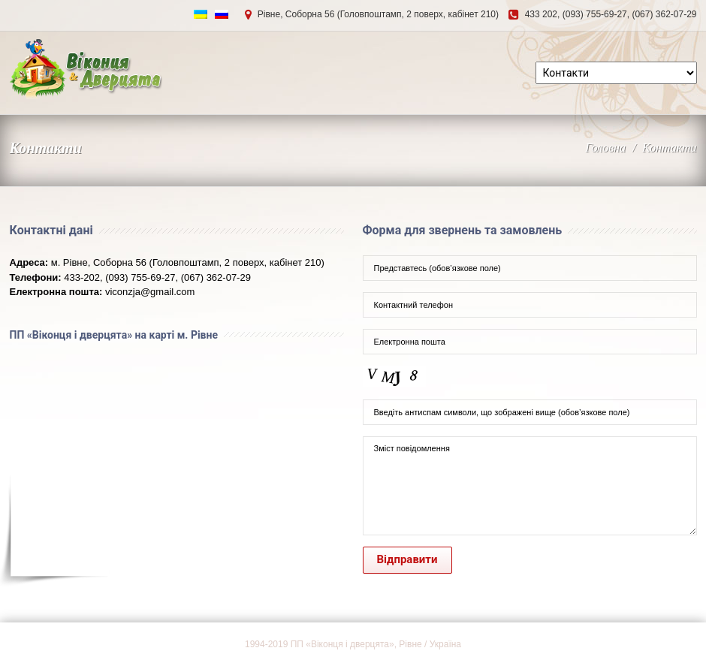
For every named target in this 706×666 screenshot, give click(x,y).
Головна (605, 147)
